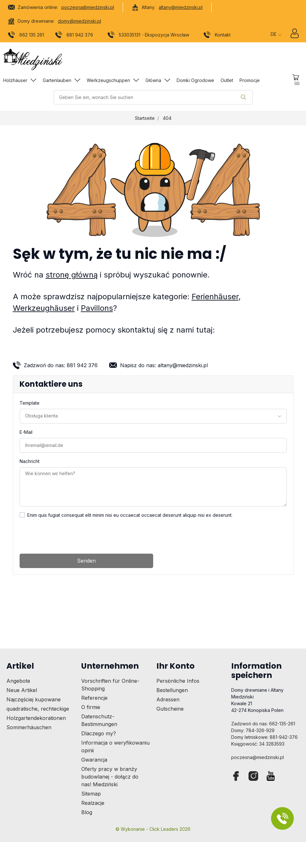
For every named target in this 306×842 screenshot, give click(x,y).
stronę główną (72, 274)
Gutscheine (170, 709)
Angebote (18, 681)
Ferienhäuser (215, 296)
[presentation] (68, 536)
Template (29, 403)
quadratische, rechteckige (37, 709)
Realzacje (92, 803)
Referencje (94, 698)
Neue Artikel (21, 690)
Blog (86, 812)
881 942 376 (74, 36)
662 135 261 (26, 36)
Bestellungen (172, 690)
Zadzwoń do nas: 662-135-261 (263, 723)
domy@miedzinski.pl (79, 21)
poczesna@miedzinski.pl (87, 7)
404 (167, 118)
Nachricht (29, 461)
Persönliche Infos (177, 681)
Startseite (145, 118)
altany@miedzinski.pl (181, 7)
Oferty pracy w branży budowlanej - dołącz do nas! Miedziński (109, 777)
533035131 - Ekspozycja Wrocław (148, 36)
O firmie (90, 707)
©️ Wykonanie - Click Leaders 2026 (153, 829)
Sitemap (91, 793)
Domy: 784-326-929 (253, 730)
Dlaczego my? (98, 733)
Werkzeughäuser (44, 308)
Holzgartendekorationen (36, 718)
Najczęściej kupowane (33, 699)
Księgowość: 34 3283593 (257, 744)
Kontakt (217, 36)
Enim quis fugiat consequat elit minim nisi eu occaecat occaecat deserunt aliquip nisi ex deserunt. (129, 515)
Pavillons (97, 308)
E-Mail (26, 432)
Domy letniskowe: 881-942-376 (264, 737)
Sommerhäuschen (28, 727)
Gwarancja (94, 759)
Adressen (167, 699)
